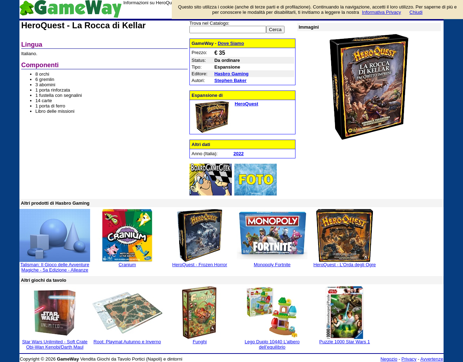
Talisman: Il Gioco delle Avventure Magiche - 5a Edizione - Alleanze (54, 267)
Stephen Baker (230, 80)
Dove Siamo (231, 43)
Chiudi (416, 12)
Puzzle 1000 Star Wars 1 (344, 341)
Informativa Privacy (381, 12)
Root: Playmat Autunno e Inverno (127, 341)
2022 (238, 153)
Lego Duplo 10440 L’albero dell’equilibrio (272, 344)
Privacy (409, 359)
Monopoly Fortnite (272, 264)
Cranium (127, 264)
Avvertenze (431, 359)
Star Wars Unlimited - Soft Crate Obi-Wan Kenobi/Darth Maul (54, 344)
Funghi (200, 341)
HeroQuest (246, 103)
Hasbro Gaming (231, 73)
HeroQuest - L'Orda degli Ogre (344, 264)
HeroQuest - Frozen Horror (199, 264)
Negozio (388, 359)
